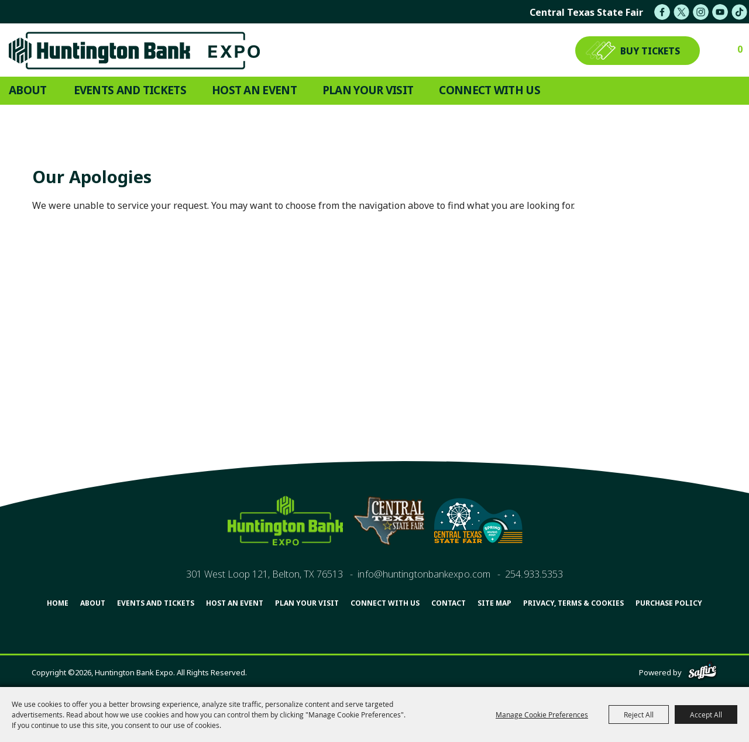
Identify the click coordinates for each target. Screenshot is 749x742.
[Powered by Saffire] (702, 672)
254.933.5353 (534, 574)
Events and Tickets (130, 90)
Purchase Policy (668, 603)
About (28, 90)
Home (57, 603)
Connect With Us (489, 90)
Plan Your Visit (368, 90)
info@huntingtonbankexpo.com (424, 574)
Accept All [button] (706, 714)
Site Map (494, 603)
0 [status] (740, 49)
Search (734, 90)
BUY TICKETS (650, 50)
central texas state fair (586, 12)
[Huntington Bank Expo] (134, 51)
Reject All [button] (639, 714)
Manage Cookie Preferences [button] (542, 714)
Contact (448, 603)
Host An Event (254, 90)
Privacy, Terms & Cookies (573, 603)
